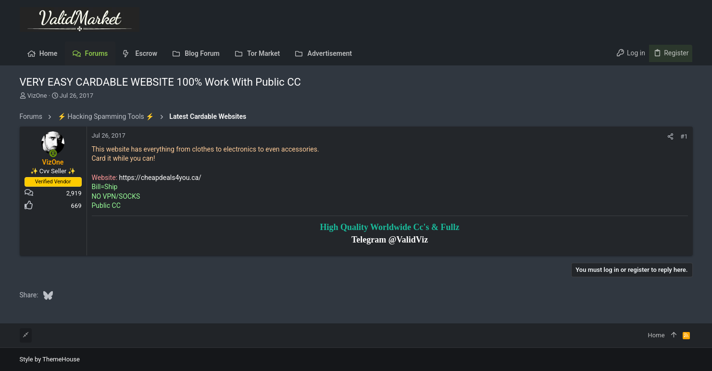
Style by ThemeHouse (50, 359)
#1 (683, 136)
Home (656, 335)
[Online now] (53, 153)
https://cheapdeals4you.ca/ (160, 177)
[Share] (670, 136)
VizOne (37, 95)
